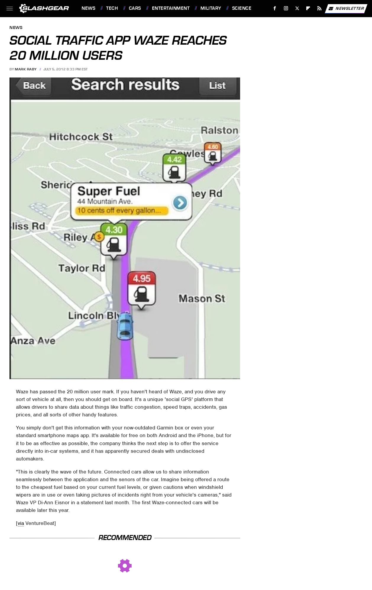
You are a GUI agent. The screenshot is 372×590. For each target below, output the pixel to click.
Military (210, 8)
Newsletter (346, 8)
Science (242, 8)
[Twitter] (297, 8)
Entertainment (171, 8)
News (88, 8)
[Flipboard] (308, 8)
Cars (135, 8)
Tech (112, 8)
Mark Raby (26, 69)
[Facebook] (275, 8)
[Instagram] (286, 8)
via (21, 523)
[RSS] (319, 8)
